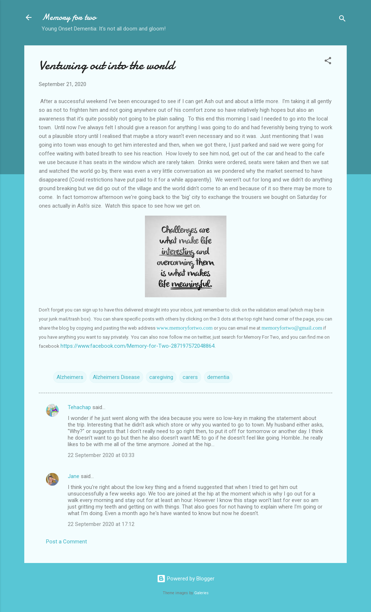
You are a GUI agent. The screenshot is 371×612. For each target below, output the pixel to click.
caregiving (161, 377)
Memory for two (69, 17)
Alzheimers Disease (116, 377)
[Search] (342, 20)
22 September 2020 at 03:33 (101, 455)
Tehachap (79, 407)
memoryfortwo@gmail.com (292, 328)
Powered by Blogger (185, 578)
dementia (218, 377)
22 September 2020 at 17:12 (101, 524)
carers (190, 377)
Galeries (201, 593)
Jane (73, 476)
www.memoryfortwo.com (185, 328)
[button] (328, 62)
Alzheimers (70, 377)
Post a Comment (66, 541)
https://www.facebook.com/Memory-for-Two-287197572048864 (137, 346)
